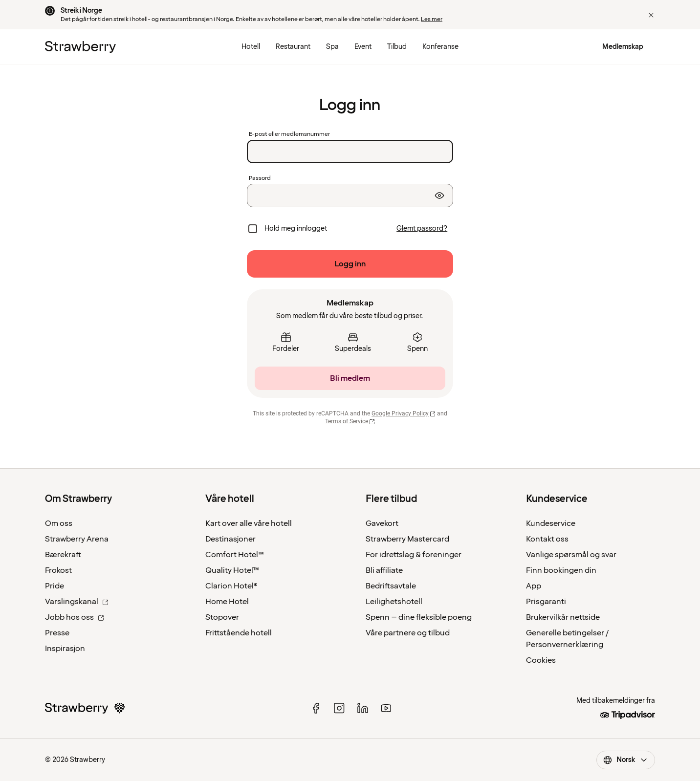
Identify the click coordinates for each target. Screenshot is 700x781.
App (533, 586)
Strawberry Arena (77, 539)
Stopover (222, 617)
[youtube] (386, 708)
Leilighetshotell (394, 601)
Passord (260, 178)
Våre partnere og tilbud (408, 633)
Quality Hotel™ (232, 570)
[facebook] (316, 708)
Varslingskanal (77, 601)
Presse (57, 633)
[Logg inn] (350, 264)
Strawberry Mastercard (407, 539)
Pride (54, 586)
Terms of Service (350, 421)
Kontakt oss (547, 539)
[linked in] (363, 708)
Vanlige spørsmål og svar (571, 554)
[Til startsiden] (80, 47)
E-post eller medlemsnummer (289, 134)
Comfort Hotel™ (234, 554)
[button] (651, 15)
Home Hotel (227, 601)
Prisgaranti (546, 601)
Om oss (58, 523)
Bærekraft (63, 554)
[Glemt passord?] (422, 229)
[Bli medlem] (350, 378)
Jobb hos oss (74, 617)
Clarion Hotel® (231, 586)
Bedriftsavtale (391, 586)
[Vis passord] (439, 195)
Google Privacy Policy (404, 413)
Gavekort (382, 523)
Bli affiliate (384, 570)
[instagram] (339, 708)
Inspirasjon (65, 648)
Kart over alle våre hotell (248, 523)
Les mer (431, 19)
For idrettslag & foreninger (413, 554)
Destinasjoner (230, 539)
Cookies (541, 660)
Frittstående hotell (238, 633)
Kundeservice (550, 523)
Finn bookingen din (561, 570)
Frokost (58, 570)
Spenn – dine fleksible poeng (419, 617)
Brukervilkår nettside (563, 617)
